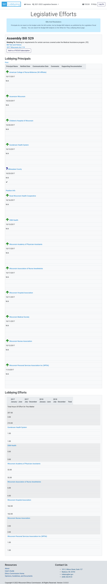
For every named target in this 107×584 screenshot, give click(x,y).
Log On (101, 4)
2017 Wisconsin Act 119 (16, 47)
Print (6, 62)
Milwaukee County (15, 169)
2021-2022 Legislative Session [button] (45, 4)
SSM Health (13, 220)
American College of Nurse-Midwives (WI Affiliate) (27, 72)
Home (27, 4)
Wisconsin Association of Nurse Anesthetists (26, 269)
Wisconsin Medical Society (19, 317)
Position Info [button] (10, 191)
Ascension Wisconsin (17, 97)
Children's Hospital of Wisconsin (21, 121)
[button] (12, 4)
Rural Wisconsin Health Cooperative (22, 196)
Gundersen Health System (19, 145)
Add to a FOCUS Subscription (19, 51)
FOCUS (86, 4)
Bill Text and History (14, 45)
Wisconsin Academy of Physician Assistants (25, 244)
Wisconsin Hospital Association (21, 293)
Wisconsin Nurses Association (20, 341)
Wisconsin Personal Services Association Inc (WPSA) (29, 365)
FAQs (93, 4)
